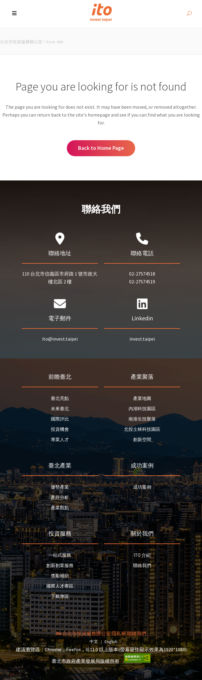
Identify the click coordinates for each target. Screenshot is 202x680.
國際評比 (60, 419)
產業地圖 (142, 398)
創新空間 (142, 439)
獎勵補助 (60, 576)
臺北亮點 (60, 398)
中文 (94, 641)
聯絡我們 (142, 565)
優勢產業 (60, 487)
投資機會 (60, 429)
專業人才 (60, 439)
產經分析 (60, 497)
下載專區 (60, 596)
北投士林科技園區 (142, 429)
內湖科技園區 (142, 408)
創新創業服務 (59, 565)
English (111, 641)
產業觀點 (60, 507)
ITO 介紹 (142, 555)
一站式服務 (59, 555)
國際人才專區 (59, 586)
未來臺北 (60, 408)
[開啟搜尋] (189, 14)
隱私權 (119, 633)
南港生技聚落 (142, 419)
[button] (15, 13)
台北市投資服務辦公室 (21, 42)
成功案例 (142, 487)
